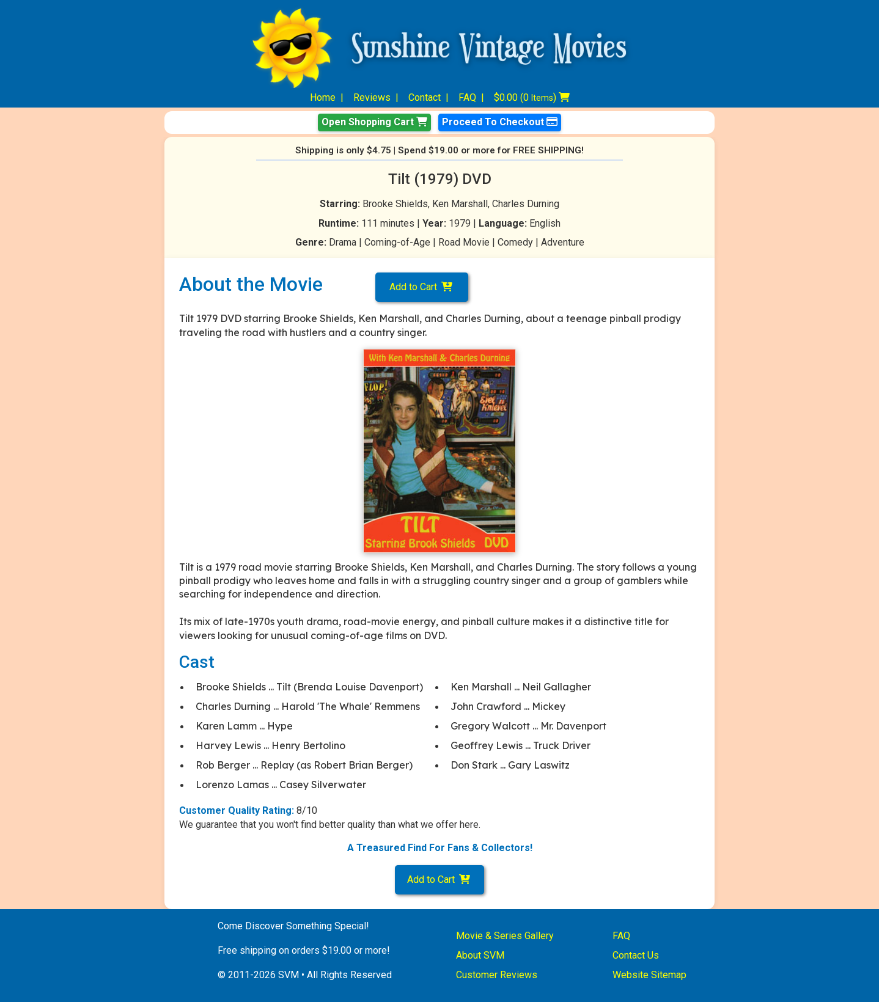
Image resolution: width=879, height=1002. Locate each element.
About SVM (480, 955)
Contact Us (635, 955)
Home (323, 97)
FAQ (467, 97)
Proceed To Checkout (499, 122)
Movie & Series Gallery (505, 936)
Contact (424, 97)
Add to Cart (421, 287)
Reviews (372, 97)
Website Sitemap (649, 975)
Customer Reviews (496, 975)
